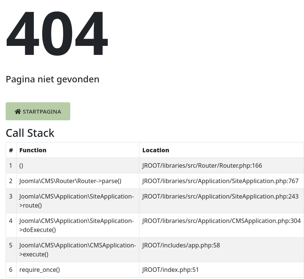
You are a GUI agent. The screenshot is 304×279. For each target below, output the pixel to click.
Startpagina (38, 111)
